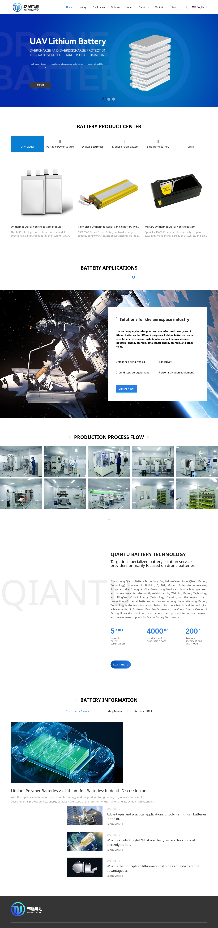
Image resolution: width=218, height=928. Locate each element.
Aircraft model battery (112, 880)
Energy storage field (154, 880)
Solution (115, 7)
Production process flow (192, 887)
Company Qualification (194, 877)
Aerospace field (152, 886)
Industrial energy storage (174, 362)
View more (106, 899)
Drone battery (108, 874)
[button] (109, 520)
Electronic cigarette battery (115, 886)
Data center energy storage (132, 373)
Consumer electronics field (158, 874)
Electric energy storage (173, 373)
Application (99, 7)
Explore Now (126, 389)
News (129, 7)
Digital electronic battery (114, 893)
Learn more (120, 665)
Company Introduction (194, 871)
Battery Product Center (112, 860)
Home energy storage (129, 362)
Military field (150, 893)
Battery (82, 7)
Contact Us (161, 7)
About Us (144, 7)
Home (69, 7)
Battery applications (152, 860)
